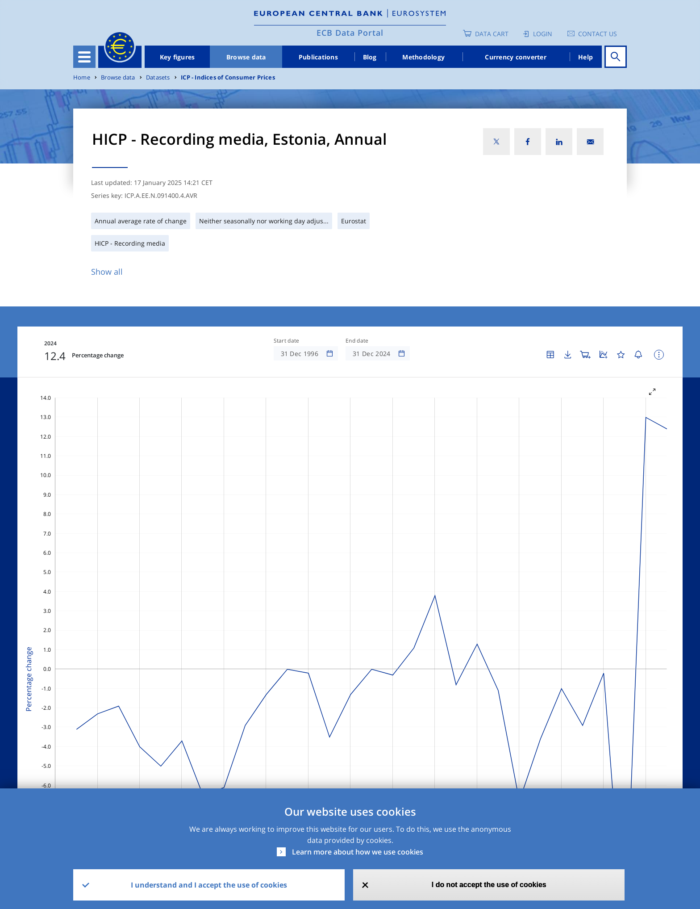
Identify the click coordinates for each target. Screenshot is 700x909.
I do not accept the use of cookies (489, 884)
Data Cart (491, 33)
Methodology (423, 57)
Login (542, 33)
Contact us (597, 33)
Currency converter (515, 57)
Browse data (246, 57)
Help (585, 57)
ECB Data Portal (350, 32)
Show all (107, 271)
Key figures (177, 57)
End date (357, 340)
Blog (370, 57)
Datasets (158, 77)
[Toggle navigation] (84, 57)
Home (81, 77)
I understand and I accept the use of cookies (209, 885)
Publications (318, 57)
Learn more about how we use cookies (357, 852)
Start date (287, 340)
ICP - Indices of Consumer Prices (228, 77)
